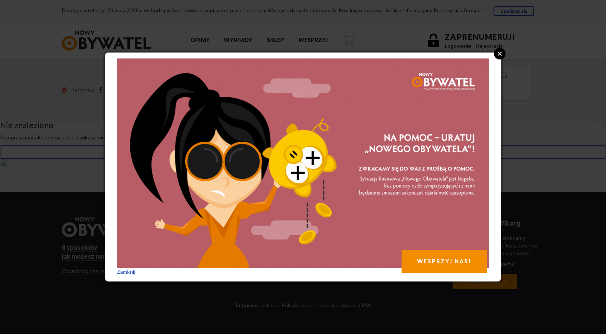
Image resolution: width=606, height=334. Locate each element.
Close (500, 53)
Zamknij (126, 271)
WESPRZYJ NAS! (444, 261)
